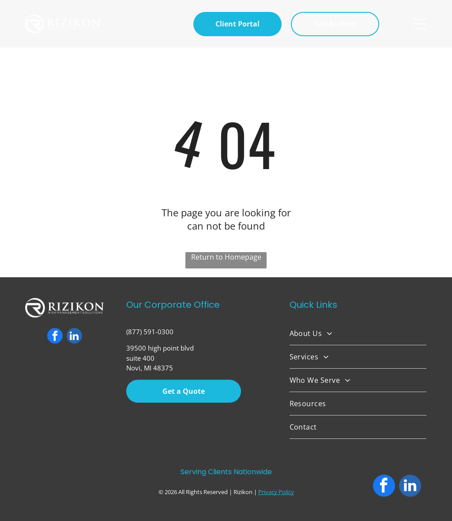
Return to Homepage (226, 257)
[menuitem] (358, 333)
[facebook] (55, 337)
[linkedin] (74, 337)
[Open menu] (420, 23)
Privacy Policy (276, 492)
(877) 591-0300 (149, 331)
